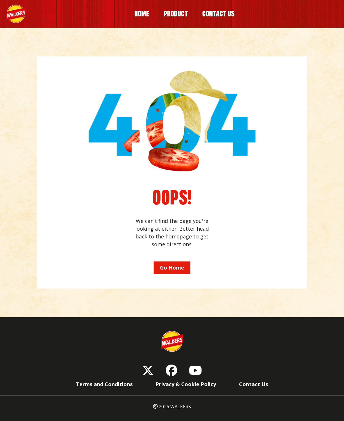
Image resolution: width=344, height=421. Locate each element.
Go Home (172, 267)
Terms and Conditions (104, 384)
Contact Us (253, 384)
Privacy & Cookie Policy (186, 384)
